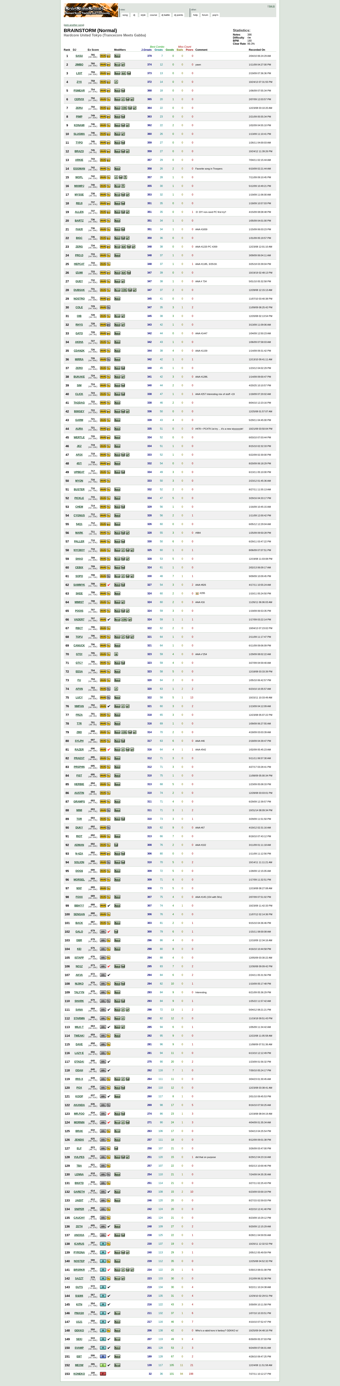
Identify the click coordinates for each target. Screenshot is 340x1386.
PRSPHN (79, 766)
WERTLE (79, 437)
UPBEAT (79, 472)
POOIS (79, 610)
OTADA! (79, 1061)
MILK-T (79, 1027)
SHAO (79, 558)
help (195, 15)
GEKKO (79, 1330)
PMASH (79, 1313)
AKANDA (79, 1105)
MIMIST (79, 602)
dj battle (166, 15)
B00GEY (79, 411)
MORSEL (79, 879)
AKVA (79, 975)
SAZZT (79, 1278)
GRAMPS (79, 801)
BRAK (79, 1131)
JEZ (79, 446)
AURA (79, 428)
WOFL (79, 177)
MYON (79, 480)
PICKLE (79, 498)
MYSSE (79, 194)
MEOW (79, 1365)
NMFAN (79, 706)
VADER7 (79, 619)
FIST (79, 775)
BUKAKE (79, 376)
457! (79, 463)
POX (79, 1087)
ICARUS (79, 1243)
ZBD (79, 732)
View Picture (197, 593)
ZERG (79, 246)
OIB (79, 316)
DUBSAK (79, 290)
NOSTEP (79, 1261)
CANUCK (79, 645)
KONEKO (79, 1373)
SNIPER (79, 1209)
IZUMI (79, 272)
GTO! (79, 654)
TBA (79, 1165)
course (153, 15)
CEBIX (79, 567)
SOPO (79, 576)
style (143, 15)
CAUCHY (79, 1217)
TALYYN (79, 992)
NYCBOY (79, 550)
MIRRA (79, 359)
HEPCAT (79, 264)
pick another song (74, 25)
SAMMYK (79, 584)
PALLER (79, 541)
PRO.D (79, 255)
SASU (79, 55)
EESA (79, 671)
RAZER (79, 749)
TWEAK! (79, 1035)
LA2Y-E (79, 1053)
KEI (79, 949)
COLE (79, 307)
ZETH (79, 1226)
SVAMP (79, 1347)
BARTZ (79, 220)
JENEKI (79, 1139)
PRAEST (79, 758)
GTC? (79, 662)
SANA (79, 1009)
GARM (79, 420)
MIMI (79, 810)
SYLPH (79, 740)
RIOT (79, 836)
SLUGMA (79, 133)
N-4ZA (79, 853)
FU (79, 680)
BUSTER (79, 489)
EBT (79, 1356)
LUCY (79, 697)
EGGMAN (79, 168)
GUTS (79, 1287)
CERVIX (79, 99)
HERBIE (79, 784)
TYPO (79, 142)
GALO (79, 931)
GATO (79, 333)
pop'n (215, 15)
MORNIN (79, 1122)
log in (272, 6)
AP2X (79, 454)
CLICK (79, 394)
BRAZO (79, 151)
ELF (79, 1148)
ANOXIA (79, 1235)
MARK (79, 532)
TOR (79, 818)
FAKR (79, 229)
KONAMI (79, 125)
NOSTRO (79, 298)
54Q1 (79, 524)
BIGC (79, 238)
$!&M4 (79, 1295)
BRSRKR (79, 1269)
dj (134, 15)
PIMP (79, 116)
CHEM (79, 506)
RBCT (79, 628)
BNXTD (79, 1183)
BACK (79, 923)
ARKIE (79, 159)
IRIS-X (79, 1079)
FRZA (79, 714)
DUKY (79, 827)
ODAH (79, 1070)
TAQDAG (79, 402)
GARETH (79, 1191)
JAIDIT (79, 1200)
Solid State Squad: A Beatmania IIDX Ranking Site (91, 10)
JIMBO (79, 64)
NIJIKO (79, 983)
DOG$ (79, 870)
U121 (79, 1321)
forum (205, 15)
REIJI (79, 203)
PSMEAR (79, 90)
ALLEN (79, 212)
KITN (79, 1304)
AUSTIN (79, 792)
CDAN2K (79, 350)
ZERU (79, 107)
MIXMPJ (79, 186)
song (125, 15)
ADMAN (79, 844)
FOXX (79, 896)
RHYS (79, 324)
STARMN (79, 1018)
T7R (79, 723)
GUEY (79, 281)
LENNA (79, 1174)
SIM (79, 385)
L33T (79, 73)
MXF (79, 888)
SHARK (79, 1001)
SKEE (79, 593)
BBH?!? (79, 905)
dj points (178, 15)
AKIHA (79, 342)
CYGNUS (79, 515)
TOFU (79, 636)
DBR (79, 940)
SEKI (79, 1339)
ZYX (79, 81)
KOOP (79, 1096)
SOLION (79, 862)
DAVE (79, 1044)
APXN (79, 688)
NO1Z (79, 966)
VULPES (79, 1157)
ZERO (79, 368)
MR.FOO (79, 1113)
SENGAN (79, 914)
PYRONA (79, 1252)
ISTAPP (79, 957)
